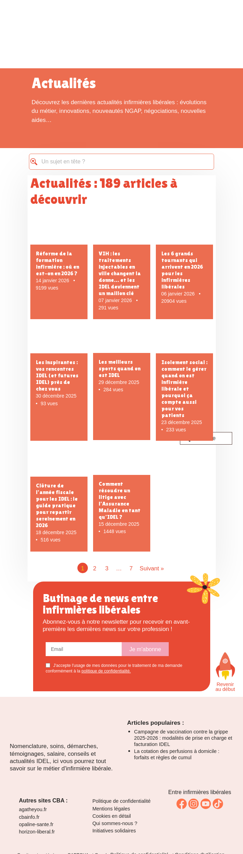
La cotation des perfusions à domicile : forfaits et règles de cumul (177, 754)
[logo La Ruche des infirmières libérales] (122, 33)
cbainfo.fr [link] (29, 817)
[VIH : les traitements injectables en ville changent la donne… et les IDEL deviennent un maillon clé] (121, 231)
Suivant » (151, 568)
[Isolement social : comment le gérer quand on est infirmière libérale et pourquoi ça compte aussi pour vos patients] (184, 340)
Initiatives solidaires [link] (114, 830)
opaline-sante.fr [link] (36, 824)
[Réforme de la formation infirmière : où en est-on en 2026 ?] (59, 231)
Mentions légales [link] (111, 808)
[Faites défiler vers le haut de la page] (225, 666)
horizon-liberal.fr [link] (37, 831)
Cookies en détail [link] (111, 816)
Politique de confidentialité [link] (121, 801)
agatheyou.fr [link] (33, 809)
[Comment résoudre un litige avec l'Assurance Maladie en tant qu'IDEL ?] (121, 462)
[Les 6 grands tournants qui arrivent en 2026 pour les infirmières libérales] (184, 231)
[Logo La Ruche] (62, 733)
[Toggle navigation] (211, 12)
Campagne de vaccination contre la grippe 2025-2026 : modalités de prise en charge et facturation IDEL (183, 738)
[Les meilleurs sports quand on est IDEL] (121, 340)
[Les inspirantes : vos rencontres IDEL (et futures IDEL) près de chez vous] (59, 340)
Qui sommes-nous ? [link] (114, 823)
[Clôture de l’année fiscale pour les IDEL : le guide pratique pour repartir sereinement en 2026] (59, 463)
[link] (181, 804)
